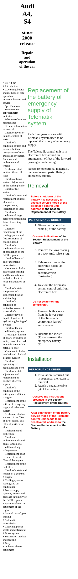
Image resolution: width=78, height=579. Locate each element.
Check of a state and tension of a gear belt (15, 472)
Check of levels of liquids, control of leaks (14, 136)
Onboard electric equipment (13, 548)
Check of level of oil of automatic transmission (13, 262)
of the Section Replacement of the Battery (50, 239)
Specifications (12, 106)
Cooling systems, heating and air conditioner (13, 483)
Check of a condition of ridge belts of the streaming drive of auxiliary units (14, 218)
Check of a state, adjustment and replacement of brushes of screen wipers (13, 377)
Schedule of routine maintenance (14, 121)
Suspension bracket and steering (14, 538)
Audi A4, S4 (9, 82)
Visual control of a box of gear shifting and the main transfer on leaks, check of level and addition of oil (14, 276)
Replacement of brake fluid (12, 432)
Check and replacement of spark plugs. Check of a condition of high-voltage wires (14, 444)
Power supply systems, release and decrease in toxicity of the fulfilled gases (15, 495)
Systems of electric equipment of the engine (14, 507)
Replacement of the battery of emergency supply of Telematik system (14, 405)
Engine (8, 476)
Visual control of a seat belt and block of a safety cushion (14, 354)
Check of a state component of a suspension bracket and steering (13, 293)
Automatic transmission (9, 521)
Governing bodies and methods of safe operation (13, 93)
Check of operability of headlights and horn (13, 364)
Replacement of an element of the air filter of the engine (14, 457)
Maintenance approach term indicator (11, 113)
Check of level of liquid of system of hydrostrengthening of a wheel (15, 319)
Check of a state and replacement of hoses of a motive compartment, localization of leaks (15, 202)
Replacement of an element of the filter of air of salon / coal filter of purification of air (14, 420)
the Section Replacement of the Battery (48, 210)
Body (8, 543)
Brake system (12, 533)
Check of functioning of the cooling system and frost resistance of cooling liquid (13, 235)
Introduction (11, 86)
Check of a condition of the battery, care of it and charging (14, 392)
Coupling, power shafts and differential (14, 528)
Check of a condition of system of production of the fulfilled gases (13, 250)
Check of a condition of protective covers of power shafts (13, 306)
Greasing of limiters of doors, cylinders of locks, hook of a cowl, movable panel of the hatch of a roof (15, 341)
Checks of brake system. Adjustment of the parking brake (14, 182)
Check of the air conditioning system (14, 329)
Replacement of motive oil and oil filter (12, 172)
